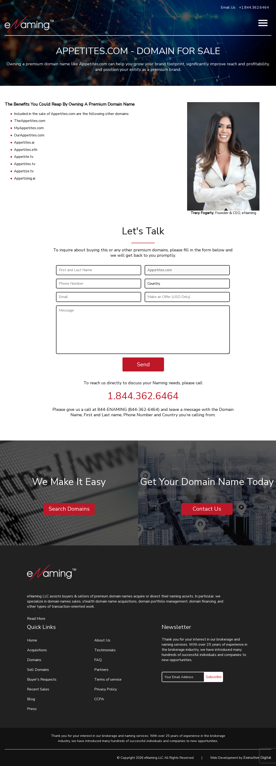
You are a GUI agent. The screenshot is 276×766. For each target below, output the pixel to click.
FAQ (98, 659)
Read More (36, 618)
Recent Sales (38, 689)
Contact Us (207, 509)
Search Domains (69, 509)
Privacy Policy (105, 689)
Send (143, 364)
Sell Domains (38, 669)
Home (32, 640)
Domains (34, 659)
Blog (31, 699)
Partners (101, 669)
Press (32, 708)
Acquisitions (37, 650)
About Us (102, 640)
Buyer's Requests (41, 679)
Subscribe (214, 676)
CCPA (99, 699)
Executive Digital (257, 757)
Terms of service (108, 679)
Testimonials (105, 650)
